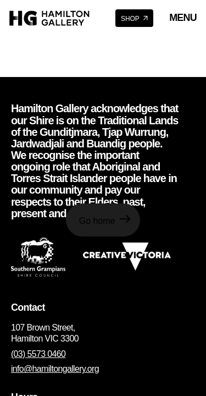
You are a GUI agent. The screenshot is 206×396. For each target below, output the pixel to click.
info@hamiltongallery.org (55, 368)
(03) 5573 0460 (38, 354)
